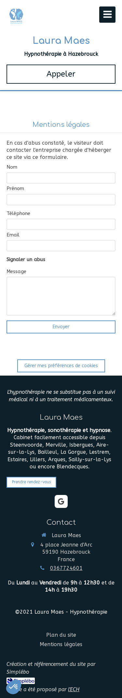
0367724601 (66, 568)
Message (16, 271)
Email (13, 235)
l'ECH (73, 689)
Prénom (15, 188)
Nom (12, 167)
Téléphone (18, 213)
